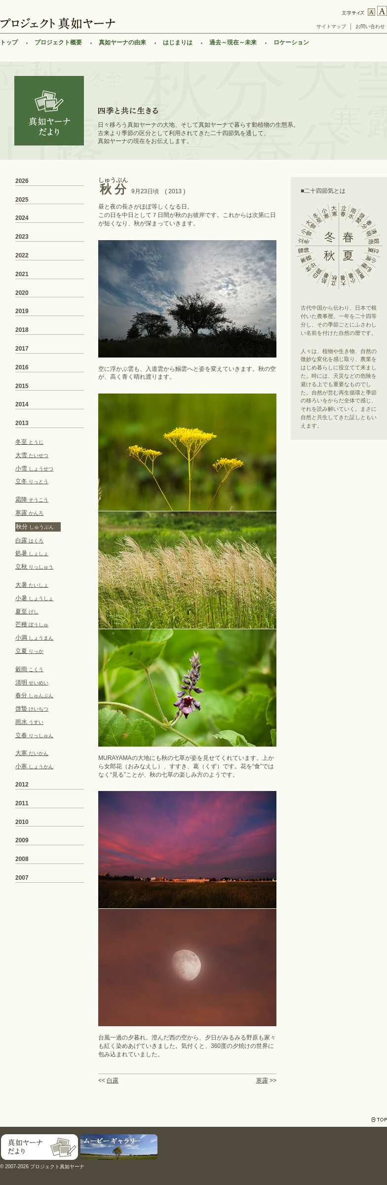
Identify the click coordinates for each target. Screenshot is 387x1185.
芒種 (31, 624)
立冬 (31, 481)
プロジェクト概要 (58, 42)
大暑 (31, 584)
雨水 (29, 721)
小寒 (34, 766)
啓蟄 (31, 708)
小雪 (34, 468)
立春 (34, 735)
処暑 (31, 553)
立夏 (29, 650)
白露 (112, 1080)
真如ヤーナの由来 (122, 42)
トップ (9, 42)
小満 (34, 637)
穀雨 (29, 669)
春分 (34, 695)
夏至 (27, 611)
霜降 (31, 499)
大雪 (31, 455)
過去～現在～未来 (233, 42)
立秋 (34, 566)
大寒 (31, 753)
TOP (379, 1119)
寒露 (262, 1080)
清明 (31, 682)
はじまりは (178, 42)
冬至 (29, 441)
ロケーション (291, 42)
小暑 (34, 598)
